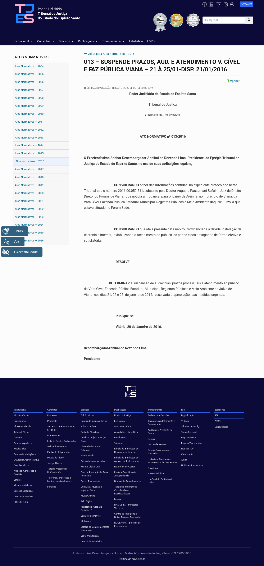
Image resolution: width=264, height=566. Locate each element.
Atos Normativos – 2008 (29, 97)
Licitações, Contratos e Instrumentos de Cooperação (162, 461)
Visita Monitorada (90, 535)
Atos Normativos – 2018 (29, 177)
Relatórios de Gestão (124, 466)
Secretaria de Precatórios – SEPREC (60, 428)
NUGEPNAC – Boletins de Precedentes (127, 524)
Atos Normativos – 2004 (29, 66)
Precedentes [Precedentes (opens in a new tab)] (53, 435)
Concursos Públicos (23, 496)
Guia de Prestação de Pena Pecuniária (94, 474)
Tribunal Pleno (21, 432)
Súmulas (118, 443)
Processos (52, 415)
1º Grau (185, 421)
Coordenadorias (21, 465)
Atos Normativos (122, 426)
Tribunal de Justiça (190, 426)
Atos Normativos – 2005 (29, 74)
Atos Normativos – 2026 (29, 240)
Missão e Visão (21, 415)
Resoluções (120, 437)
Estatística (136, 41)
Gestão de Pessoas (157, 444)
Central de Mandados (91, 541)
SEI (216, 415)
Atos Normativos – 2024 (29, 224)
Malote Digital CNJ (90, 466)
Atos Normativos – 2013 (29, 137)
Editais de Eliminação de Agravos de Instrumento (126, 459)
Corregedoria (221, 426)
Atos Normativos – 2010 (29, 113)
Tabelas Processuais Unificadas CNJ (57, 470)
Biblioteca (86, 521)
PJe (183, 409)
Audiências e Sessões (158, 415)
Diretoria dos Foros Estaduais (90, 448)
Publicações (88, 41)
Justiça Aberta (54, 463)
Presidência (20, 421)
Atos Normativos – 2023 (29, 216)
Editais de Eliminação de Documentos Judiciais (126, 450)
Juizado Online (88, 426)
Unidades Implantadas (192, 465)
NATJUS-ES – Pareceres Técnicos (126, 506)
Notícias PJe (187, 448)
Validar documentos (57, 446)
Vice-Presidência (22, 426)
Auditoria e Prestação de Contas (160, 432)
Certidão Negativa (90, 432)
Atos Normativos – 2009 (29, 105)
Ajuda (184, 459)
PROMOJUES (21, 502)
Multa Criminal (88, 495)
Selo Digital (86, 501)
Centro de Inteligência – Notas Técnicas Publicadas (127, 515)
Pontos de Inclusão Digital (94, 421)
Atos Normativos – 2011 (29, 121)
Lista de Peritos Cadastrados (61, 441)
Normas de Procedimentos (127, 481)
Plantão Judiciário (23, 485)
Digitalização (187, 415)
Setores (18, 479)
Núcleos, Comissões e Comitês (25, 472)
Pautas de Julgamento (58, 452)
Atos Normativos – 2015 (29, 153)
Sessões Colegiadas (23, 490)
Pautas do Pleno (55, 457)
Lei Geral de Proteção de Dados (160, 481)
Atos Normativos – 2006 (29, 81)
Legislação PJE (188, 437)
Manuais (118, 499)
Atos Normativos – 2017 (29, 169)
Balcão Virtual (88, 415)
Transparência (113, 41)
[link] (246, 4)
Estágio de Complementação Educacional (95, 528)
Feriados (51, 486)
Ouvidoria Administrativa (26, 459)
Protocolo (52, 421)
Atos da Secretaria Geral (126, 432)
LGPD (151, 41)
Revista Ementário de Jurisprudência (125, 474)
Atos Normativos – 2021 (29, 201)
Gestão (151, 439)
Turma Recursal (189, 432)
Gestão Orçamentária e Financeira (159, 452)
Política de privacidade (132, 559)
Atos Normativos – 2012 (29, 129)
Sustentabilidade (156, 473)
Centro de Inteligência (25, 454)
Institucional (23, 41)
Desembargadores (23, 443)
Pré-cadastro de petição (93, 461)
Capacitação (187, 454)
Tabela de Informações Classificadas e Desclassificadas (125, 490)
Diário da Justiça (122, 415)
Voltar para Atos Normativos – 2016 (111, 53)
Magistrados (20, 448)
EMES (217, 421)
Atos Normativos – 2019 (29, 185)
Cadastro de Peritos (91, 515)
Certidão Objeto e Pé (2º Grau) (93, 439)
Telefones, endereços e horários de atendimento (59, 479)
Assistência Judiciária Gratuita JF (91, 508)
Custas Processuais (90, 481)
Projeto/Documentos (191, 443)
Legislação (119, 421)
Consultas (46, 41)
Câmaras (18, 437)
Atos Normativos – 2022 (29, 208)
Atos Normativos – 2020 (29, 193)
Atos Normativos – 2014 (29, 145)
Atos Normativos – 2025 (29, 232)
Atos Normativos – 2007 (29, 89)
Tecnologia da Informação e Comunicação (161, 423)
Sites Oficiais (87, 455)
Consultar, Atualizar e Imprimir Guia (91, 488)
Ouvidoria (153, 468)
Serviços (66, 41)
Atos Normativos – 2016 (29, 161)
